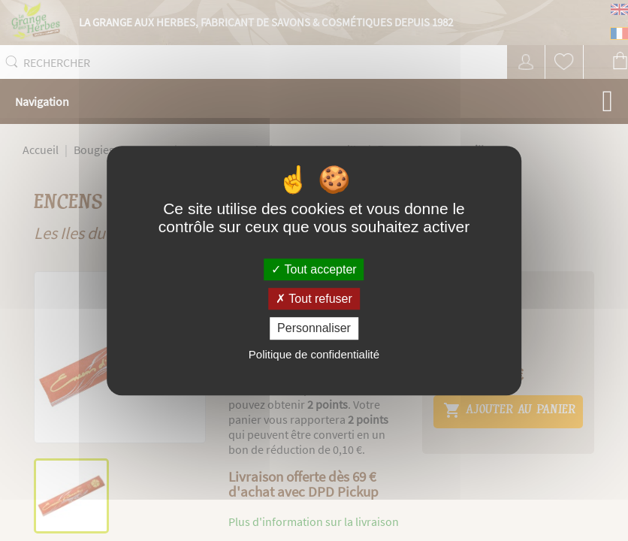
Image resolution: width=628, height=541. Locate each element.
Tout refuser (314, 298)
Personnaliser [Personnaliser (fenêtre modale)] (314, 328)
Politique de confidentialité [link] (314, 354)
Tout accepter (313, 269)
